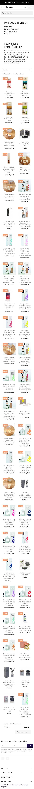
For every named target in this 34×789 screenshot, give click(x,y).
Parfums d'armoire (10, 31)
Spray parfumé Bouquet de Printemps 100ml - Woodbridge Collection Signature (25, 711)
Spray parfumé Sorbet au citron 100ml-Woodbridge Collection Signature (25, 333)
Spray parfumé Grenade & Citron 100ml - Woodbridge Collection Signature (25, 548)
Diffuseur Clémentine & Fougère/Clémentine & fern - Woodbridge (25, 494)
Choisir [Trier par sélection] (17, 70)
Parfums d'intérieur (15, 22)
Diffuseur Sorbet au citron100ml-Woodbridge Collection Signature (25, 360)
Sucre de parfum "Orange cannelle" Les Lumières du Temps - (9, 494)
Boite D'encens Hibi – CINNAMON (25, 574)
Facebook (2, 758)
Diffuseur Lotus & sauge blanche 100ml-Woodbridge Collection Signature (25, 387)
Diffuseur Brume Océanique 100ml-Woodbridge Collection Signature (9, 414)
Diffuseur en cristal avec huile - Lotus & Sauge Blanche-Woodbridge (9, 521)
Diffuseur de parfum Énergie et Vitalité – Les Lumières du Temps (9, 170)
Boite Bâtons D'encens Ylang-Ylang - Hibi (25, 682)
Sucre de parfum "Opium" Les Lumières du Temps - (9, 440)
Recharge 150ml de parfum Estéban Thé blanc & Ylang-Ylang (25, 628)
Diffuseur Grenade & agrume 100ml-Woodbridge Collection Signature (25, 197)
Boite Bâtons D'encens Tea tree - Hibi (25, 144)
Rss (7, 758)
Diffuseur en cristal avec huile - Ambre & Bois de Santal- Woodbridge (9, 656)
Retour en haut (23, 732)
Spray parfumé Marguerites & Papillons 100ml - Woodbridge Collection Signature (25, 251)
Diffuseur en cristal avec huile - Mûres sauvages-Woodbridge (9, 548)
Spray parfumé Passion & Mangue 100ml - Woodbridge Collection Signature (25, 306)
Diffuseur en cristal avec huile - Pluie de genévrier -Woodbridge (9, 629)
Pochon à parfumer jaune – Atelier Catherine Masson (25, 655)
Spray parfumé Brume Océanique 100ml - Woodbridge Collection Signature (9, 575)
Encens (6, 34)
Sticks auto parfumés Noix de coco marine (25, 118)
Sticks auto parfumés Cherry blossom (9, 93)
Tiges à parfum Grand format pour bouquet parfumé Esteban (9, 223)
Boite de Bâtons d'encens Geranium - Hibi (9, 709)
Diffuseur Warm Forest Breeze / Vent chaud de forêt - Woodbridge (9, 683)
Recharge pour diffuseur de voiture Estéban (25, 413)
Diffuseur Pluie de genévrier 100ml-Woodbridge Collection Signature (9, 279)
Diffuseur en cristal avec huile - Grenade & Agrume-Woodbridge (25, 602)
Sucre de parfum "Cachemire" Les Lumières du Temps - (9, 359)
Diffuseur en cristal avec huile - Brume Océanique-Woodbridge (25, 521)
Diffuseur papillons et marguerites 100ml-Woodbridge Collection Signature (25, 223)
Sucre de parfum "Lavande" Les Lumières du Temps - (9, 144)
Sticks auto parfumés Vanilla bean (9, 118)
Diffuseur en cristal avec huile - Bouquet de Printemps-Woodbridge (9, 387)
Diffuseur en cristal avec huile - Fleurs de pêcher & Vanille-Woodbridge (25, 441)
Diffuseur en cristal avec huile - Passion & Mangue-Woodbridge (9, 602)
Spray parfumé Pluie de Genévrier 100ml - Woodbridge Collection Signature (9, 250)
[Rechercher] (17, 13)
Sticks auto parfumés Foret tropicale (24, 93)
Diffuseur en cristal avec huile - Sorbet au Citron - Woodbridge (25, 468)
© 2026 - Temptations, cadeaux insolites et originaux (14, 786)
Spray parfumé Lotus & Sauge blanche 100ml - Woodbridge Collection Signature (9, 333)
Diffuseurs (8, 27)
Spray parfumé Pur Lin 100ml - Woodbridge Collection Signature (9, 468)
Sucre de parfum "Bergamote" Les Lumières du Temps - (9, 196)
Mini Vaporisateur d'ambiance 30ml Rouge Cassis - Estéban (9, 306)
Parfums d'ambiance (11, 29)
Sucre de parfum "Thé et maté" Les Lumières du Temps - (25, 169)
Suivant (27, 727)
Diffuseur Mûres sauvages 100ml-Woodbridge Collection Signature (25, 279)
